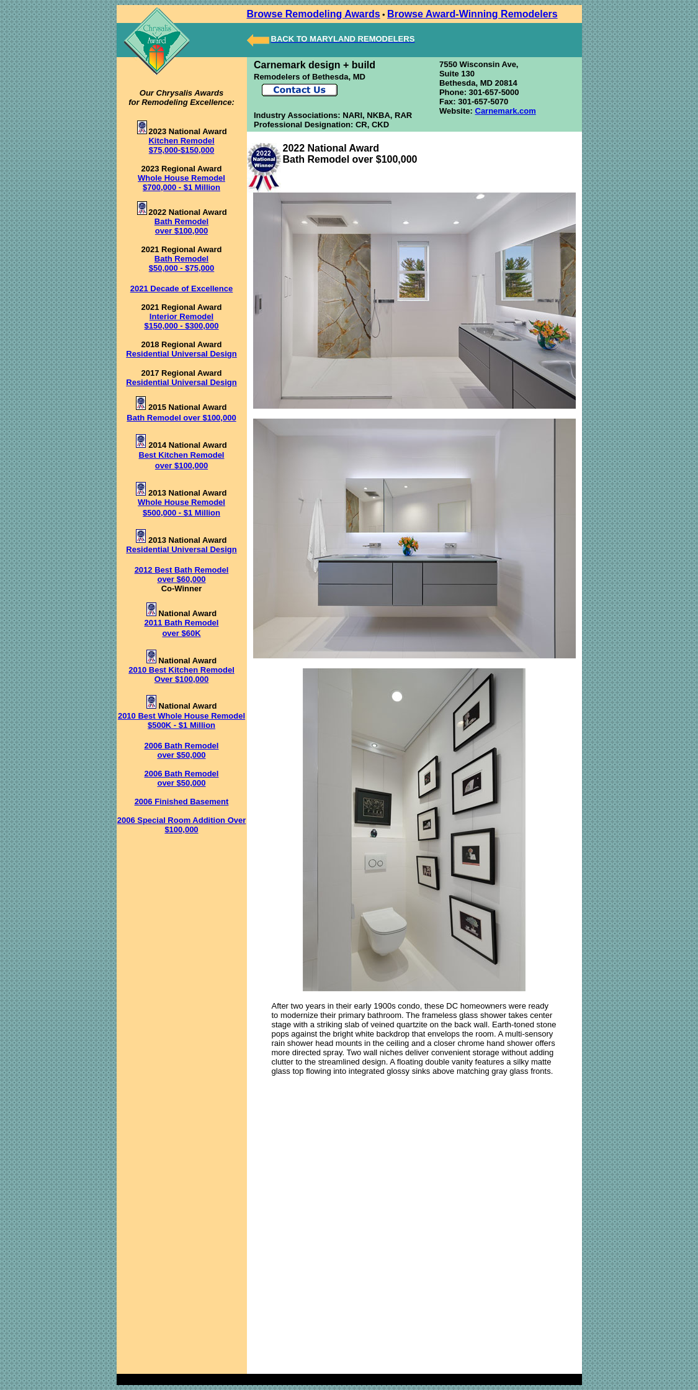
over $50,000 (181, 755)
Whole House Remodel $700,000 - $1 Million (181, 182)
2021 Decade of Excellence (181, 288)
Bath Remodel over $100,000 (181, 226)
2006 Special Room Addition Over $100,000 (181, 824)
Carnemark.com (505, 111)
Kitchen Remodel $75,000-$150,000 (181, 145)
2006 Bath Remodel (182, 745)
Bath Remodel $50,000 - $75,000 (182, 263)
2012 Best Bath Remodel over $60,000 (182, 574)
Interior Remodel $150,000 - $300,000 (182, 321)
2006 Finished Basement (182, 801)
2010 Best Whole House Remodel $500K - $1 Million (181, 720)
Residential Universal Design (181, 353)
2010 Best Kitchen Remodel (181, 670)
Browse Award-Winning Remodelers (472, 14)
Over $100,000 (181, 679)
